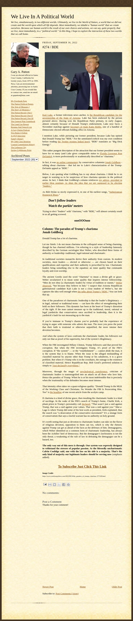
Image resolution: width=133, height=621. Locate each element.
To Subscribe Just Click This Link (82, 466)
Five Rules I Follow (19, 133)
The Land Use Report (20, 124)
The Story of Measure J (20, 110)
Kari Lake (47, 115)
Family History (17, 139)
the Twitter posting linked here (73, 141)
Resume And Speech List (21, 127)
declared (86, 404)
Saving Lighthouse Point (21, 150)
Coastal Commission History (23, 144)
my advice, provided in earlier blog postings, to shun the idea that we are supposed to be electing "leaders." (82, 183)
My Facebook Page (19, 101)
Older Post (117, 586)
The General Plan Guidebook (23, 121)
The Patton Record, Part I (21, 113)
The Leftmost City (18, 147)
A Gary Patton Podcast (20, 130)
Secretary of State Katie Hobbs (85, 126)
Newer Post (48, 586)
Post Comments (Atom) (67, 593)
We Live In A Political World (42, 16)
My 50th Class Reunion (21, 141)
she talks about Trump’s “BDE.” (93, 291)
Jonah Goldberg (113, 162)
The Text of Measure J (20, 107)
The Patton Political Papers (22, 104)
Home (83, 586)
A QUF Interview (18, 136)
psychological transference (93, 371)
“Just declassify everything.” (66, 365)
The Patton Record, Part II (22, 115)
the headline (56, 392)
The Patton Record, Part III (22, 118)
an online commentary (67, 162)
